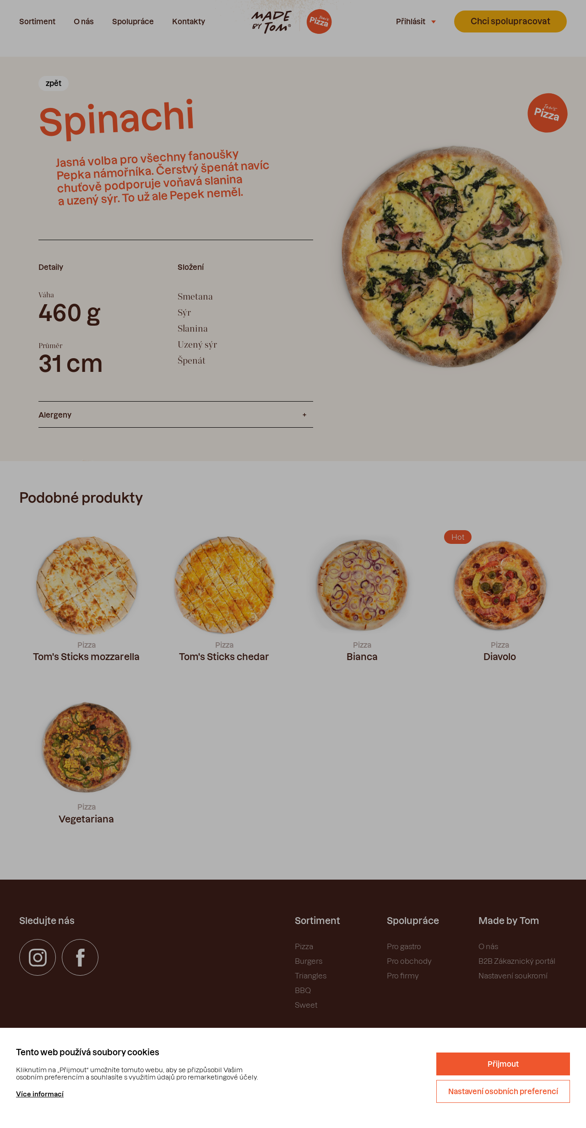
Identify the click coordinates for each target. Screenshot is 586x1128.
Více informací (40, 1094)
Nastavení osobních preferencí (503, 1091)
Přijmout (503, 1064)
